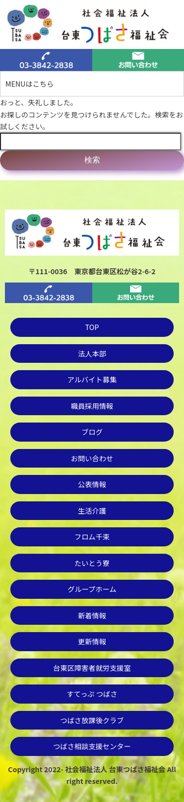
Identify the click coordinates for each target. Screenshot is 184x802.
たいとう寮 (92, 563)
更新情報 (92, 641)
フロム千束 (92, 536)
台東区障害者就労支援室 (92, 667)
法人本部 (92, 353)
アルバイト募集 (92, 379)
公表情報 (92, 484)
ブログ (92, 431)
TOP (92, 327)
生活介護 (92, 510)
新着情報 (92, 615)
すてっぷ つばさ (92, 693)
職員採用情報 (92, 406)
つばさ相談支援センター (92, 746)
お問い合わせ (92, 458)
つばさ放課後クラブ (92, 720)
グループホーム (92, 589)
